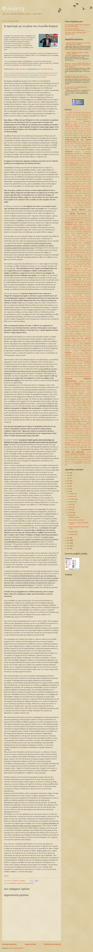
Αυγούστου (71, 501)
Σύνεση (89, 419)
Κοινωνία (71, 289)
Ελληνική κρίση (83, 229)
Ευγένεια (89, 245)
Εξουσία (89, 238)
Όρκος (89, 345)
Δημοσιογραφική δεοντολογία (73, 195)
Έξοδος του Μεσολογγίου (79, 238)
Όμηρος (73, 345)
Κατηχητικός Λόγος (80, 282)
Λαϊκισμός (75, 308)
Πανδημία (88, 356)
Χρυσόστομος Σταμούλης (74, 459)
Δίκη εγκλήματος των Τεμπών (84, 200)
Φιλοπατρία (88, 442)
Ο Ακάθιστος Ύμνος (73, 517)
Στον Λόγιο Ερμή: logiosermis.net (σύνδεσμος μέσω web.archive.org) (77, 25)
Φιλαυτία (72, 442)
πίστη (79, 368)
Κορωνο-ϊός (88, 296)
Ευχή (90, 250)
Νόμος (70, 342)
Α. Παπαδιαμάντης (85, 116)
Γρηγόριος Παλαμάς (75, 186)
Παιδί (73, 354)
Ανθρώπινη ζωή (68, 158)
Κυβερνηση (81, 300)
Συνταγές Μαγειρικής (70, 421)
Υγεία (81, 438)
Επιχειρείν (72, 243)
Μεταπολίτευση (68, 329)
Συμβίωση (67, 414)
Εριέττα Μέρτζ (83, 243)
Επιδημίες (80, 242)
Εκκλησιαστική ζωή (75, 219)
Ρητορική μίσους (75, 398)
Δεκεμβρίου (71, 493)
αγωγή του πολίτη (71, 142)
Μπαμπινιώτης (73, 335)
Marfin (72, 463)
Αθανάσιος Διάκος (69, 143)
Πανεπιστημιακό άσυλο (77, 358)
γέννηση (89, 179)
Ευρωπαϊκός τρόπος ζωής (84, 249)
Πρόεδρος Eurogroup (70, 391)
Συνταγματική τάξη (70, 423)
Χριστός (81, 457)
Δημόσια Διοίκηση (69, 193)
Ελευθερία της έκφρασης (78, 224)
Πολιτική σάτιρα (87, 386)
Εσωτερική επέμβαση (70, 245)
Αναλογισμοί (69, 153)
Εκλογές (83, 219)
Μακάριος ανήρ (87, 315)
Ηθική (85, 256)
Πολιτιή (66, 376)
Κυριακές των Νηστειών (85, 301)
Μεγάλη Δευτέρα (78, 321)
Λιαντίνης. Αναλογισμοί (76, 312)
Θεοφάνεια (67, 264)
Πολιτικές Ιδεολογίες (73, 376)
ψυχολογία (79, 461)
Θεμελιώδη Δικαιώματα (86, 263)
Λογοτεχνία (79, 314)
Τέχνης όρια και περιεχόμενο (71, 430)
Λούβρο (84, 314)
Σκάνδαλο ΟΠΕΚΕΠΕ (82, 402)
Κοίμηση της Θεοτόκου (76, 287)
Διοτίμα (82, 202)
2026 (68, 473)
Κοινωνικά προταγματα (81, 291)
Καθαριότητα (73, 275)
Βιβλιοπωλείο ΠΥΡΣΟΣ (79, 174)
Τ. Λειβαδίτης (84, 426)
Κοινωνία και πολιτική (79, 289)
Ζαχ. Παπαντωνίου (73, 252)
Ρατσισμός (67, 398)
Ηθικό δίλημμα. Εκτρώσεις (75, 259)
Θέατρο (89, 261)
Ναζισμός (73, 338)
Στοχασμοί (79, 409)
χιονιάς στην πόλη (74, 447)
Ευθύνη (75, 247)
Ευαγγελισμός (82, 245)
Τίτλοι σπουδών (80, 432)
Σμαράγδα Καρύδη (86, 404)
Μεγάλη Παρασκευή (70, 322)
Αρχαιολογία (79, 167)
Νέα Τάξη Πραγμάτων (84, 338)
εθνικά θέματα (12, 883)
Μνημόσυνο (78, 331)
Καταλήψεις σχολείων (76, 281)
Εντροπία (80, 236)
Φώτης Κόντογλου (77, 445)
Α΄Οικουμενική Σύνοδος (85, 122)
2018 (68, 537)
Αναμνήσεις (87, 153)
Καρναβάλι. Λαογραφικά (71, 279)
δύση (90, 205)
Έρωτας (89, 243)
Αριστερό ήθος (72, 165)
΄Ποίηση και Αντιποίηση (86, 112)
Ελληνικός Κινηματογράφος (84, 231)
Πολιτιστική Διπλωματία (85, 390)
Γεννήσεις (84, 179)
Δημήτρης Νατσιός (86, 190)
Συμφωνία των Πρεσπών (78, 418)
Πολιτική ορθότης (86, 385)
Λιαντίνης (67, 312)
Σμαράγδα (78, 404)
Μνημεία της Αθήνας (69, 331)
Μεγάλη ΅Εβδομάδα (69, 321)
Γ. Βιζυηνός (72, 177)
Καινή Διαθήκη (80, 275)
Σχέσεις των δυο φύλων (76, 424)
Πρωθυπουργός (87, 395)
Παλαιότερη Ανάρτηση (52, 944)
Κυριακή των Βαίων (76, 305)
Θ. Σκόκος (80, 261)
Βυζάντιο (67, 178)
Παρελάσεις (74, 363)
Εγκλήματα (76, 207)
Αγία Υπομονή (87, 124)
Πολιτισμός (77, 390)
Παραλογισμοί (68, 363)
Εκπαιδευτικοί (88, 222)
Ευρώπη (67, 250)
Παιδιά (77, 354)
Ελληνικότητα (79, 233)
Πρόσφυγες (81, 393)
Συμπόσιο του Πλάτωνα (80, 416)
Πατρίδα (89, 363)
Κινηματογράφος (80, 286)
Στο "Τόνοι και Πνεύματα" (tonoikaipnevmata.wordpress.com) (74, 29)
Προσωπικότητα (74, 395)
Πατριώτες (67, 365)
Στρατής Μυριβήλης (86, 409)
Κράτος (71, 298)
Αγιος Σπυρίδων (73, 135)
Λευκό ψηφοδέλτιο (87, 310)
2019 (68, 491)
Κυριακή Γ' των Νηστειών (70, 303)
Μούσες (84, 333)
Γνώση (86, 184)
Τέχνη (77, 428)
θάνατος (85, 261)
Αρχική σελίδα (30, 944)
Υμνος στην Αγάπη (87, 438)
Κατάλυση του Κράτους (86, 281)
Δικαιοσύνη (88, 198)
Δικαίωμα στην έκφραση (70, 200)
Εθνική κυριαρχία (83, 211)
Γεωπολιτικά (76, 181)
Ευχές (80, 250)
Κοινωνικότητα (88, 294)
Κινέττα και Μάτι (72, 286)
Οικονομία (68, 345)
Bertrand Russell (87, 461)
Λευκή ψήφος (79, 310)
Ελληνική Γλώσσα (78, 228)
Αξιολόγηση (71, 162)
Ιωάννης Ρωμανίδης (76, 272)
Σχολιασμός (77, 426)
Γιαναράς (74, 183)
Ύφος (76, 440)
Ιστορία (19, 883)
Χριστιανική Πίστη (74, 449)
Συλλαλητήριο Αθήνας (86, 412)
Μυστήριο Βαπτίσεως (82, 335)
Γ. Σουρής (89, 177)
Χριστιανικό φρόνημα (85, 455)
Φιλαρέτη (13, 8)
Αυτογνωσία (86, 171)
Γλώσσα (71, 184)
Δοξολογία (81, 205)
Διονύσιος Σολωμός (75, 202)
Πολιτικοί (88, 388)
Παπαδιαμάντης (81, 360)
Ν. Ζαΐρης (80, 336)
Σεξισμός (89, 400)
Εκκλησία (84, 217)
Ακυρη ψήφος (68, 147)
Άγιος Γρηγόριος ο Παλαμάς (76, 130)
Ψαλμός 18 (83, 459)
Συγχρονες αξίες (81, 411)
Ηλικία (89, 259)
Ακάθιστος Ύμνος (86, 145)
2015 (68, 545)
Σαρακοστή (67, 400)
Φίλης (76, 442)
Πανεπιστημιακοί (72, 360)
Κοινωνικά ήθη (71, 291)
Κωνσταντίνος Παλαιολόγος (84, 307)
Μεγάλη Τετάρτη (75, 324)
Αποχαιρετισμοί (73, 164)
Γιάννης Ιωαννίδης (82, 183)
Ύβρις (78, 438)
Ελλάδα (67, 228)
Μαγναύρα (74, 315)
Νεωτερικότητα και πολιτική (79, 340)
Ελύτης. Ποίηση (81, 235)
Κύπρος (77, 301)
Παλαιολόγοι (83, 354)
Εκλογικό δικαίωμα (79, 221)
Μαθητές (80, 315)
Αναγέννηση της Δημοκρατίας (83, 151)
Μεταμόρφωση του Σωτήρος (78, 328)
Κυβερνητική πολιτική (70, 301)
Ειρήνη (85, 215)
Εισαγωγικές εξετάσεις (76, 217)
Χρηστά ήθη (83, 447)
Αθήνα (75, 143)
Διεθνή (74, 198)
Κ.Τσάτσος (67, 275)
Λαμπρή (89, 308)
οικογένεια (87, 343)
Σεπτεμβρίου (72, 499)
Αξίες (66, 162)
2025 (68, 475)
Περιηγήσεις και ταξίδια (85, 367)
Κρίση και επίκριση (78, 298)
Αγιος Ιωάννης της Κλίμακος (84, 131)
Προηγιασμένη (81, 391)
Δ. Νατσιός (72, 188)
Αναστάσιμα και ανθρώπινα (78, 155)
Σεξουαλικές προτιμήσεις (70, 402)
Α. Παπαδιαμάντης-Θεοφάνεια (80, 119)
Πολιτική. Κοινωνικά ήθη (71, 388)
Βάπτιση (77, 172)
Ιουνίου (70, 507)
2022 (68, 483)
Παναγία (89, 354)
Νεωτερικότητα (68, 340)
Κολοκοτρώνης (68, 296)
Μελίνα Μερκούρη (86, 326)
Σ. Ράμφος (88, 398)
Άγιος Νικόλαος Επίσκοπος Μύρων (74, 133)
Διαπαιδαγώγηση (69, 197)
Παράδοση (87, 362)
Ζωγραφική (80, 252)
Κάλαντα (86, 275)
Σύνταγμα (78, 421)
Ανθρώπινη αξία (86, 157)
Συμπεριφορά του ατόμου (76, 414)
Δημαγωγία (78, 190)
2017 (68, 540)
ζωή (84, 252)
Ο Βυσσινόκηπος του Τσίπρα (84, 342)
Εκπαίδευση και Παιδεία (74, 222)
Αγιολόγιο (77, 126)
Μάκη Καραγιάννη (21, 69)
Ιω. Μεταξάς (75, 270)
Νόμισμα (67, 342)
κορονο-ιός (75, 296)
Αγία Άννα (80, 124)
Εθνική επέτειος (75, 211)
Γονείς (89, 184)
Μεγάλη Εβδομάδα (87, 321)
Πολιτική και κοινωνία (86, 383)
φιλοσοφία (68, 444)
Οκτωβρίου (71, 496)
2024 (68, 478)
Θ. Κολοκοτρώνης (73, 261)
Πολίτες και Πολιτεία (86, 374)
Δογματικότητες (68, 205)
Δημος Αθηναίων (87, 191)
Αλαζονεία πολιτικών (78, 147)
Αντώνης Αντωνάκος (83, 160)
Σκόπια (89, 402)
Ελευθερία (68, 224)
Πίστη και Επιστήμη (86, 368)
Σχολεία (71, 426)
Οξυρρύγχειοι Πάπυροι (81, 345)
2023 (68, 481)
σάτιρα (84, 400)
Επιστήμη (67, 243)
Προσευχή (74, 393)
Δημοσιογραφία (87, 193)
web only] (50, 69)
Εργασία (77, 243)
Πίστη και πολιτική (69, 370)
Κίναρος (66, 286)
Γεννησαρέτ (79, 179)
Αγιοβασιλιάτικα (69, 126)
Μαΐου (70, 509)
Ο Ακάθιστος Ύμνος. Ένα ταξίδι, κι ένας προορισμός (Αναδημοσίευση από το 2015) (77, 76)
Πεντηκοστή (75, 367)
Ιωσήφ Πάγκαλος (86, 272)
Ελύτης (73, 235)
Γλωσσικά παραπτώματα (78, 184)
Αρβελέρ (80, 164)
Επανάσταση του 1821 (71, 242)
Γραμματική (68, 186)
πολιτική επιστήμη (85, 381)
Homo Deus (68, 463)
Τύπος (75, 438)
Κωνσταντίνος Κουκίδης (70, 307)
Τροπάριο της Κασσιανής (85, 437)
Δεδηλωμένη (88, 188)
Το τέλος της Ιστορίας (73, 435)
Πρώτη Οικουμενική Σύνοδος (73, 397)
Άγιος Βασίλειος (84, 128)
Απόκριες (83, 162)
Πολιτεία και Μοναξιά (75, 374)
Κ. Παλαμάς (83, 274)
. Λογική (66, 112)
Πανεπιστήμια (68, 358)
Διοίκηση (67, 202)
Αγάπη (67, 124)
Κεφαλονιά (88, 282)
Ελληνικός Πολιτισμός (70, 233)
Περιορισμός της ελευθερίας (71, 368)
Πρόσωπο (81, 395)
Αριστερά (67, 165)
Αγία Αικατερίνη (74, 124)
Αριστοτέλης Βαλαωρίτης (82, 165)
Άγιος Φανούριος (81, 135)
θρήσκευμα (80, 264)
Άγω (90, 135)
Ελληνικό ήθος (72, 231)
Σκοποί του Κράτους (70, 404)
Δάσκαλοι (77, 188)
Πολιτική (68, 378)
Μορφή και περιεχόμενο (75, 333)
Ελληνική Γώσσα (75, 229)
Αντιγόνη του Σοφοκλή (77, 158)
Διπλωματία (88, 202)
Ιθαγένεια (89, 266)
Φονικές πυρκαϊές (76, 444)
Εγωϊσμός (67, 209)
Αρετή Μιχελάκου (87, 164)
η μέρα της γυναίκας (74, 254)
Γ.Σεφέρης (67, 179)
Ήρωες (66, 261)
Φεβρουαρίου (72, 531)
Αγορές (87, 135)
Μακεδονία (67, 317)
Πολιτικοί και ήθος (69, 390)
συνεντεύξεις (43, 69)
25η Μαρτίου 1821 (83, 114)
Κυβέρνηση (88, 300)
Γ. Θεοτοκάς (78, 177)
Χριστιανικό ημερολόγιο (78, 454)
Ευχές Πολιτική (85, 250)
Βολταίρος (71, 176)
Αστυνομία (71, 171)
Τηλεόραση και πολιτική (83, 430)
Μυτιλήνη (67, 336)
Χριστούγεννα (87, 457)
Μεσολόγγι (67, 328)
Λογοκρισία (72, 314)
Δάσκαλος (82, 188)
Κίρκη (86, 286)
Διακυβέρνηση (88, 195)
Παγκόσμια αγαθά (86, 349)
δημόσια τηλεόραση (78, 193)
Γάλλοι (71, 179)
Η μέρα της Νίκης (84, 254)
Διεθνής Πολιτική (81, 198)
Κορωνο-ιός (82, 296)
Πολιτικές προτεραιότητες (85, 376)
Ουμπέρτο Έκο (74, 347)
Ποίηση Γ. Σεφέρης (74, 372)
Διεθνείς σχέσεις (68, 198)
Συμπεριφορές (71, 416)
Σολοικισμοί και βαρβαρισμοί (71, 405)
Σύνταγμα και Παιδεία (86, 421)
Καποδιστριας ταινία (86, 277)
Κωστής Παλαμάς (69, 308)
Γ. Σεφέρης (83, 177)
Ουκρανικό (67, 347)
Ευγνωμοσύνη (68, 247)
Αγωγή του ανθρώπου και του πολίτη (78, 138)
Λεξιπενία (73, 310)
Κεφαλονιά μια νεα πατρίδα (82, 284)
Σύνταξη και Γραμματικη (84, 423)
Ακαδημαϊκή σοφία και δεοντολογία (73, 145)
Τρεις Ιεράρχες (75, 437)
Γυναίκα (82, 186)
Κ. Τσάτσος (88, 274)
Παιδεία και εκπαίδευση (78, 353)
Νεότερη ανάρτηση (9, 944)
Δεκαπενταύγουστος (69, 190)
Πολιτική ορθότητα (69, 386)
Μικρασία (89, 329)
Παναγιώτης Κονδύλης (81, 356)
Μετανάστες (88, 328)
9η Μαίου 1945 (77, 116)
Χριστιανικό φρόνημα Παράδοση (72, 457)
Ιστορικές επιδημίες (83, 268)
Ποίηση (67, 372)
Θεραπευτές (74, 264)
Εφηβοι (66, 252)
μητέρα (84, 329)
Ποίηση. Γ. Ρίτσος (83, 372)
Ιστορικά (75, 268)
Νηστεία (89, 340)
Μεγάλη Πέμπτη (81, 322)
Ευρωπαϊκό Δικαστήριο (85, 247)
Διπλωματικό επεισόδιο (70, 204)
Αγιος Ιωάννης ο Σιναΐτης (71, 131)
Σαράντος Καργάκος (76, 400)
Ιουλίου (70, 504)
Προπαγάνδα (68, 393)
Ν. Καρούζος (86, 336)
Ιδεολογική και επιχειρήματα (72, 266)
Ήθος (86, 259)
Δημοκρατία (68, 191)
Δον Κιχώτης (75, 205)
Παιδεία (68, 353)
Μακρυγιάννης (82, 317)
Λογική (82, 312)
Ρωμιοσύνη (82, 398)
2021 (68, 486)
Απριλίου (71, 512)
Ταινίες (73, 428)
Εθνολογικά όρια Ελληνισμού (77, 215)
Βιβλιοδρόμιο (68, 174)
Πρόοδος (89, 391)
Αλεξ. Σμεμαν (87, 147)
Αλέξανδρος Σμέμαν (69, 149)
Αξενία (89, 160)
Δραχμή (86, 205)
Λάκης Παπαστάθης (82, 308)
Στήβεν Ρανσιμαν (73, 409)
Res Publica (85, 463)
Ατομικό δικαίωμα (79, 171)
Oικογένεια (77, 463)
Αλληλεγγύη (77, 149)
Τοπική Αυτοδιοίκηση (83, 435)
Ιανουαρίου (71, 534)
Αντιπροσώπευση (73, 160)
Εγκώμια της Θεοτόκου (85, 207)
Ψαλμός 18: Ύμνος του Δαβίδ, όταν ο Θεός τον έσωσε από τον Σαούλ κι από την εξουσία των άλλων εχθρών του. (78, 65)
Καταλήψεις (68, 281)
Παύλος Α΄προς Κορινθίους (76, 365)
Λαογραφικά (68, 310)
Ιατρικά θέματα (87, 264)
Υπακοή (66, 440)
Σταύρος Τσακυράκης (78, 407)
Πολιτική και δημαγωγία (73, 383)
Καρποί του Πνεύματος (84, 279)
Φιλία (79, 442)
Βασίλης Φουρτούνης (84, 172)
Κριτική (84, 298)
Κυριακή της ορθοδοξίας (81, 303)
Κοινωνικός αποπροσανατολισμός (73, 294)
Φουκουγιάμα (84, 444)
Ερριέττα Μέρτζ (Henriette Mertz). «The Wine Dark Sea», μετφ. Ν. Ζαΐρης (78, 43)
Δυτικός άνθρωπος (69, 207)
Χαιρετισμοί (85, 445)
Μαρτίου (70, 515)
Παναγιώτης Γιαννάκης (70, 356)
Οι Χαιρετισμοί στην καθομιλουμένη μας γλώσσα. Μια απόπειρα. (76, 87)
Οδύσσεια (67, 343)
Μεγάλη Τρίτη (83, 324)
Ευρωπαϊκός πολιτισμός (71, 249)
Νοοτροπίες (75, 342)
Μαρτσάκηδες (88, 319)
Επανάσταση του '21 (85, 240)
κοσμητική (67, 298)
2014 (68, 548)
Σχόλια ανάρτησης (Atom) (16, 948)
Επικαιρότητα (87, 242)
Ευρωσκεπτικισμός (74, 250)
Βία (90, 172)
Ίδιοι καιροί (83, 266)
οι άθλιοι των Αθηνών (77, 343)
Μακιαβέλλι (74, 317)
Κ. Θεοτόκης (77, 274)
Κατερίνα (73, 282)
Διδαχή (89, 197)
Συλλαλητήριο (77, 412)
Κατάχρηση (68, 282)
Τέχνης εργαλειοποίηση (85, 428)
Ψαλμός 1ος (88, 459)
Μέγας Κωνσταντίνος (75, 326)
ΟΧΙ (72, 349)
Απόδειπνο (77, 162)
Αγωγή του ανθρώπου (72, 137)
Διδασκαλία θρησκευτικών (81, 197)
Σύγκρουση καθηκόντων (70, 411)
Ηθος (83, 259)
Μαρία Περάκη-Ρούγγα (78, 319)
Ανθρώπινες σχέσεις (76, 157)
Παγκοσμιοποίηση (86, 350)
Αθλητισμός (88, 143)
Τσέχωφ (67, 438)
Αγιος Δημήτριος (87, 130)
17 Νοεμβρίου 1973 (70, 114)
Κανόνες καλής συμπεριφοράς (75, 277)
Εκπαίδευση (88, 221)
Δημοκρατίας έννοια (77, 191)
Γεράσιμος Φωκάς (69, 181)
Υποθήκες (71, 440)
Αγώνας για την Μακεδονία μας (84, 141)
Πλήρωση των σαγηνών (85, 370)
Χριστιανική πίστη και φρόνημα (78, 450)
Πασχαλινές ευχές (82, 363)
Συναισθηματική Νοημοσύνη (79, 419)
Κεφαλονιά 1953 (69, 284)
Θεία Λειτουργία (76, 263)
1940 (77, 114)
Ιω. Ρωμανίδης (83, 270)
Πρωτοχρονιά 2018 (86, 397)
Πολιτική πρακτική (79, 386)
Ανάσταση (67, 155)
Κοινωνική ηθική (87, 293)
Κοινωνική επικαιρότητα (77, 293)
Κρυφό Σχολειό (74, 300)
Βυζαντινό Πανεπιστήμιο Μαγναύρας (82, 176)
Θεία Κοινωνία (68, 263)
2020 (68, 489)
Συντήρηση (67, 424)
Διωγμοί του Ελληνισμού (84, 204)
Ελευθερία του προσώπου (84, 226)
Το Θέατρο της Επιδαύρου (76, 433)
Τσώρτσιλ (71, 438)
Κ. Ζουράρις (71, 274)
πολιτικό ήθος (81, 388)
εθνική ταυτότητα (78, 213)
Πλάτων (76, 370)
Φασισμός (67, 442)
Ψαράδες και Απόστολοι (70, 461)
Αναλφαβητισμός (78, 153)
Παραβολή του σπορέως (77, 361)
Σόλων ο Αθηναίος (83, 405)
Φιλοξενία (83, 442)
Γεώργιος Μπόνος (83, 181)
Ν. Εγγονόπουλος (74, 336)
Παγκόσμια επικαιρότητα (71, 350)
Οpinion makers (77, 349)
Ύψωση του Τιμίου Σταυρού (84, 440)
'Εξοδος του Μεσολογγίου (74, 112)
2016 (68, 543)
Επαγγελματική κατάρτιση (71, 240)
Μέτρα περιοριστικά (76, 329)
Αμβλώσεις (83, 149)
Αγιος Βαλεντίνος (76, 128)
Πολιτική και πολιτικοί (27, 883)
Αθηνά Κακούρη (81, 143)
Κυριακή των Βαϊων (86, 305)
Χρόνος (67, 459)
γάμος (74, 179)
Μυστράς (89, 335)
